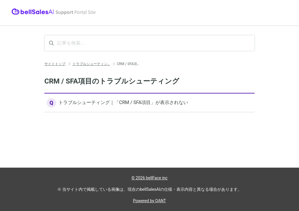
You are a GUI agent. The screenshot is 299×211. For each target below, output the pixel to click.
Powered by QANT (149, 200)
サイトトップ (54, 64)
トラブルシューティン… (91, 64)
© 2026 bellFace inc (149, 178)
